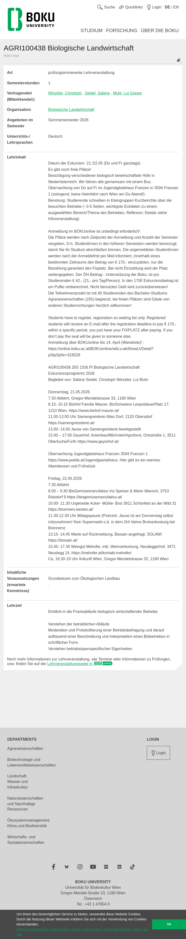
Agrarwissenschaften (25, 748)
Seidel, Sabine (97, 93)
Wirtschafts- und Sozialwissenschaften (25, 840)
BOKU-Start (11, 55)
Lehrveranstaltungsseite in (80, 664)
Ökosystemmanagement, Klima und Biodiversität (28, 823)
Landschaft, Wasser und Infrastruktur (17, 781)
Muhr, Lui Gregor (127, 93)
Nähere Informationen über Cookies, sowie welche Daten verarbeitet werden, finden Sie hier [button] (82, 931)
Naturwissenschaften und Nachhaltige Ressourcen (25, 803)
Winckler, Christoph (65, 93)
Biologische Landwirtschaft (71, 110)
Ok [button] (169, 924)
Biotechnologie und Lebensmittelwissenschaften (31, 762)
